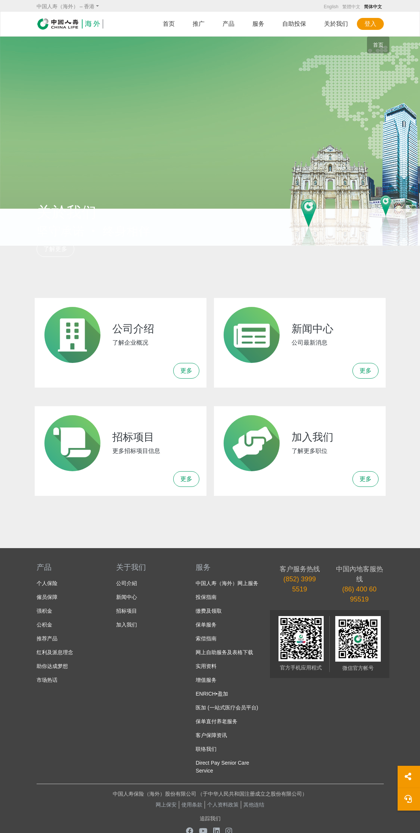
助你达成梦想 (52, 666)
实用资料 (206, 666)
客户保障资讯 (211, 735)
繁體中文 (351, 6)
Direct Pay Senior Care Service (222, 767)
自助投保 (294, 24)
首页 (169, 24)
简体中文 (373, 6)
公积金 (44, 625)
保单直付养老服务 (216, 721)
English (331, 6)
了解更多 (55, 249)
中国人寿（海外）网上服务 (227, 583)
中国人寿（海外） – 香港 (66, 6)
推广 (199, 24)
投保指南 (206, 597)
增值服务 (206, 680)
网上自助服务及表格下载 (224, 652)
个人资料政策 (223, 805)
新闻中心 (126, 597)
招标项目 (126, 611)
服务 (258, 24)
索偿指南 (206, 638)
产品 (228, 24)
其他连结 (253, 805)
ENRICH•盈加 (212, 694)
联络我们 (206, 749)
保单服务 (206, 625)
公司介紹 (126, 583)
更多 (186, 370)
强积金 (44, 611)
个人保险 (47, 583)
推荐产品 (47, 638)
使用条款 (191, 805)
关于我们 (131, 567)
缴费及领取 (209, 611)
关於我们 (336, 24)
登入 (370, 24)
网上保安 (166, 805)
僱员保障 (47, 597)
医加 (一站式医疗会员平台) (227, 708)
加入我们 (126, 625)
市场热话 (47, 680)
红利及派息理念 (55, 652)
